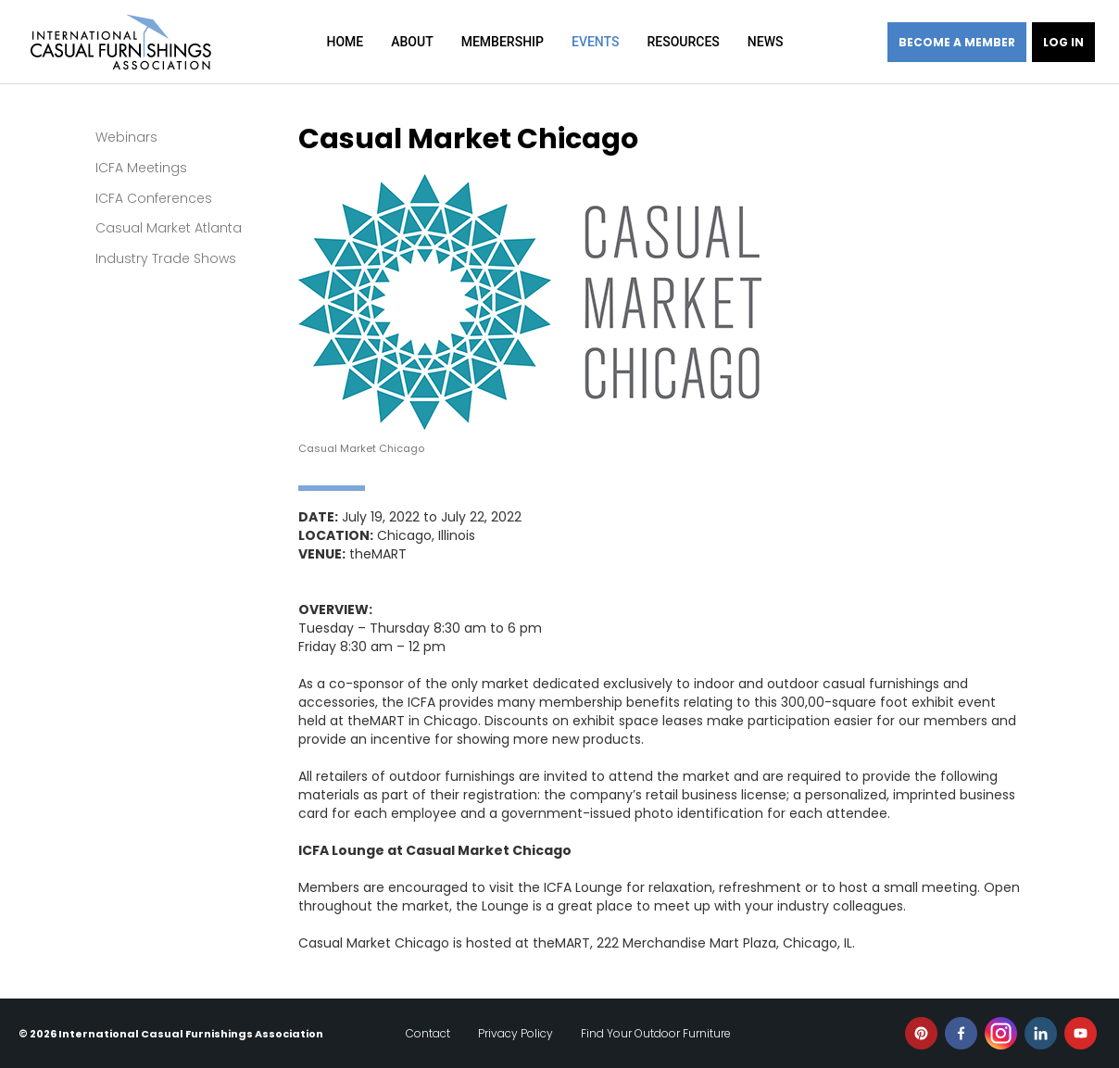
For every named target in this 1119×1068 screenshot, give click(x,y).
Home (345, 41)
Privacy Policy (515, 1033)
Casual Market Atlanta (168, 228)
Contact (428, 1033)
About (412, 41)
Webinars (126, 137)
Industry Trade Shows (165, 258)
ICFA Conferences (153, 198)
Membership (502, 41)
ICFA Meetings (141, 167)
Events (596, 41)
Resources (683, 41)
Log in (1063, 42)
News (766, 41)
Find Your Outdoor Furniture (656, 1033)
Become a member (957, 42)
